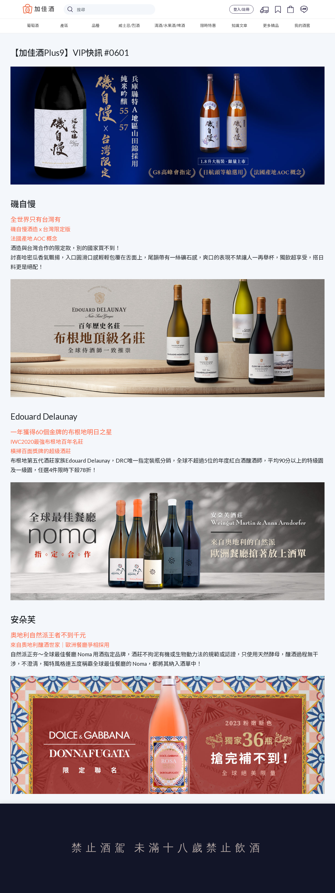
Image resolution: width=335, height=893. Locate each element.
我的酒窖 (302, 25)
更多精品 (271, 25)
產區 (64, 25)
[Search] (109, 9)
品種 (95, 25)
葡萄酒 (33, 25)
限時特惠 (208, 25)
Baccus (38, 8)
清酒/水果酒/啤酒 (169, 25)
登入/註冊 (241, 9)
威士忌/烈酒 (129, 25)
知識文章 (239, 25)
